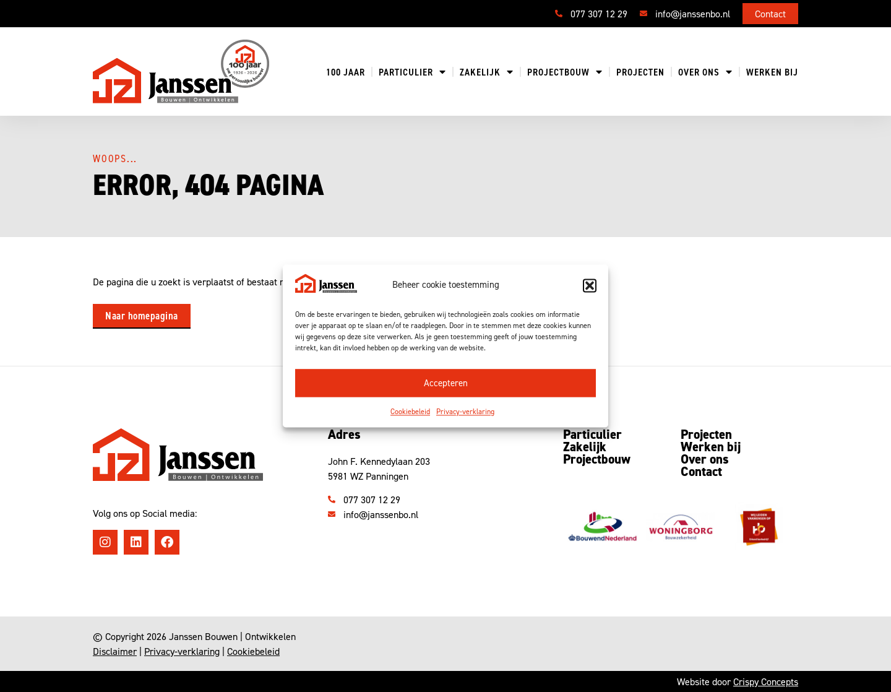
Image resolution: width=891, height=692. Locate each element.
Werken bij (772, 72)
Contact (701, 471)
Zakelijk (487, 72)
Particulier (412, 72)
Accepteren (446, 383)
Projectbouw (565, 72)
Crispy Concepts (765, 681)
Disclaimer (115, 651)
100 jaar (345, 72)
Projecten (640, 72)
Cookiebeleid (410, 412)
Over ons (705, 72)
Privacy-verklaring (465, 412)
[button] (589, 285)
